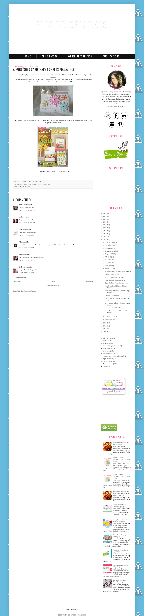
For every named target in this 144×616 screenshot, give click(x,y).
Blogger (75, 609)
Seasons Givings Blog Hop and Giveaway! (121, 443)
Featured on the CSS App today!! (115, 280)
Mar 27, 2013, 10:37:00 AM (27, 210)
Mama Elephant (107, 353)
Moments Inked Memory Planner (113, 356)
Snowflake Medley (85, 79)
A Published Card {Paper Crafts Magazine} (118, 271)
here (59, 123)
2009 (105, 332)
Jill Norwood (23, 254)
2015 (105, 234)
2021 (105, 216)
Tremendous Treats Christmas (66, 82)
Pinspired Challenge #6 (112, 274)
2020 (105, 219)
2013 (105, 239)
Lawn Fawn (106, 351)
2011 (105, 326)
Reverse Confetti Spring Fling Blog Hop (120, 566)
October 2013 (109, 248)
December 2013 (110, 242)
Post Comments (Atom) (28, 291)
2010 (105, 329)
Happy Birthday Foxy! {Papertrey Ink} (116, 283)
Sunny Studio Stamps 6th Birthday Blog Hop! (120, 520)
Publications (111, 56)
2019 (105, 222)
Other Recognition (80, 56)
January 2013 (109, 319)
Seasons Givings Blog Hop (121, 491)
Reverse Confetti (108, 364)
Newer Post (17, 281)
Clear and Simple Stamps (110, 346)
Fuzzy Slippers (23, 229)
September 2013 (110, 251)
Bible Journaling (108, 343)
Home (27, 56)
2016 (105, 231)
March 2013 (109, 269)
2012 (105, 323)
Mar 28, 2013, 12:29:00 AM (27, 260)
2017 (105, 228)
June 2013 (108, 260)
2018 (105, 225)
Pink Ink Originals (72, 24)
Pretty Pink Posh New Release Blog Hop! (119, 505)
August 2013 (109, 254)
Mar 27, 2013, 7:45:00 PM (27, 248)
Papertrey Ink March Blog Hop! (114, 277)
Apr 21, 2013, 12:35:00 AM (27, 273)
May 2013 (108, 263)
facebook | (23, 182)
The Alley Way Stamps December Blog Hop (120, 581)
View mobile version (53, 285)
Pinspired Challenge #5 (112, 295)
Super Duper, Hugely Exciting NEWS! (119, 536)
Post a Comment (21, 277)
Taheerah (22, 242)
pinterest (39, 182)
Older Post (89, 281)
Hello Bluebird (107, 348)
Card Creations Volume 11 (68, 75)
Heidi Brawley (23, 267)
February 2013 (109, 316)
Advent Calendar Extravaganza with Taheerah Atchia (121, 459)
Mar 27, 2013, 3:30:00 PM (27, 235)
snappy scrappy (24, 204)
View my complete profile (116, 106)
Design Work (50, 56)
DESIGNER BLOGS (79, 615)
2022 (105, 213)
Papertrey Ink (107, 361)
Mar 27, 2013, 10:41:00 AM (27, 223)
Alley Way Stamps (108, 338)
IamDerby (22, 217)
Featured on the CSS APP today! (114, 308)
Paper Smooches (108, 359)
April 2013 (108, 266)
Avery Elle (106, 341)
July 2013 (108, 257)
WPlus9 (105, 366)
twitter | (31, 182)
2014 (105, 237)
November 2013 (110, 245)
